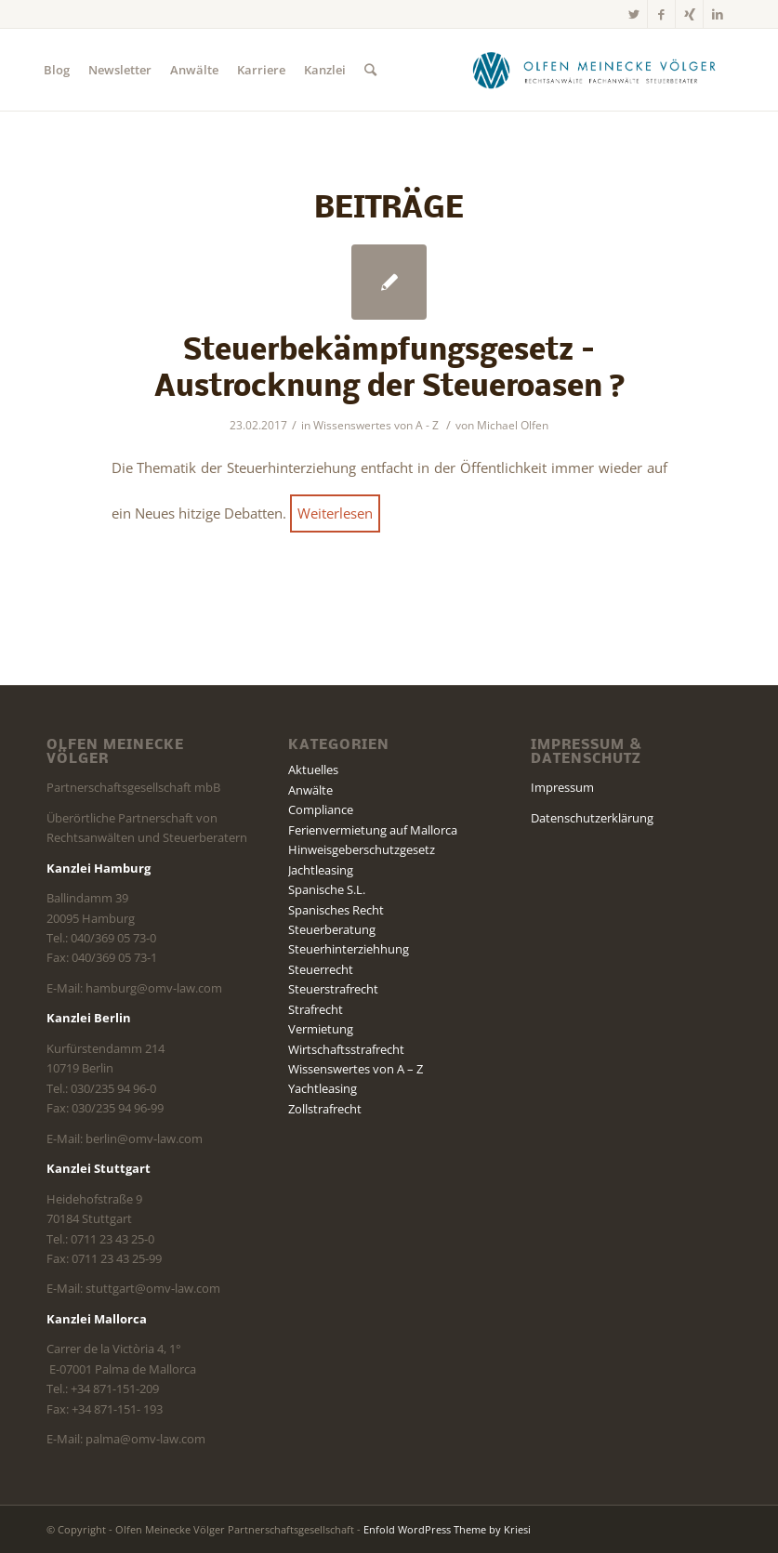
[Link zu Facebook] (661, 14)
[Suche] (370, 70)
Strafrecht (315, 1009)
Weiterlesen (335, 513)
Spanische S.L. (326, 889)
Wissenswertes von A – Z (355, 1068)
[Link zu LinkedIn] (718, 14)
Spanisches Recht (336, 910)
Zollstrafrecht (325, 1108)
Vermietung (320, 1028)
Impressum (562, 787)
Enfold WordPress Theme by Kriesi (447, 1529)
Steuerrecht (320, 969)
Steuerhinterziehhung (348, 949)
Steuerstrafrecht (333, 988)
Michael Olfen (512, 425)
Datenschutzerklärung (592, 817)
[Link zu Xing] (689, 14)
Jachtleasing (320, 870)
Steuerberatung (332, 929)
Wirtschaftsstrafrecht (346, 1049)
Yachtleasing (322, 1088)
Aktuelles (313, 769)
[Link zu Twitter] (633, 14)
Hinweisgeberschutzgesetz (361, 849)
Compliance (320, 809)
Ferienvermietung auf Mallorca (372, 830)
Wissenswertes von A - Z (376, 425)
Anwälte (310, 790)
